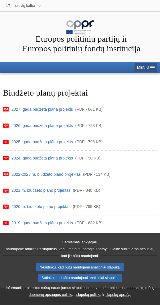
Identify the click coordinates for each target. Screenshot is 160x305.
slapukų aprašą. (118, 299)
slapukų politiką (89, 299)
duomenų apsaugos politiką (51, 299)
